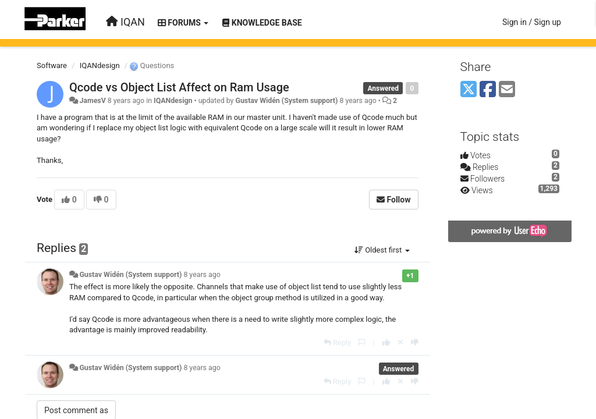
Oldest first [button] (382, 250)
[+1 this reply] (386, 342)
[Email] (507, 90)
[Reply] (338, 342)
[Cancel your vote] (400, 342)
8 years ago (201, 275)
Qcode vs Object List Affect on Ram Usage (179, 87)
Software (52, 65)
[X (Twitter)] (468, 90)
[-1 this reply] (414, 342)
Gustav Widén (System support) (286, 101)
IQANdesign (100, 65)
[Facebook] (488, 90)
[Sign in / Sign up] (532, 22)
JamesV (92, 101)
